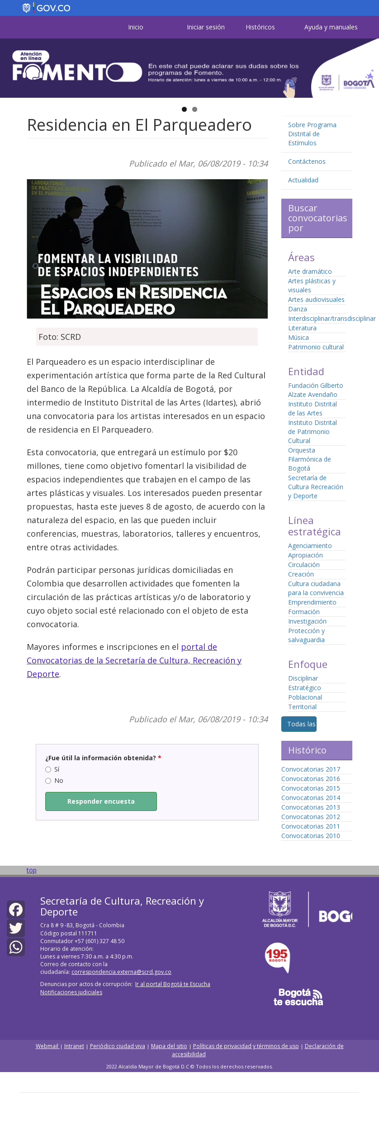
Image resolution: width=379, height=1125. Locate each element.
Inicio (135, 27)
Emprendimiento (312, 602)
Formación (304, 611)
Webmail (48, 1046)
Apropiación (305, 555)
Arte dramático (310, 271)
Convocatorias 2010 (310, 835)
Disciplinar (303, 678)
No (54, 780)
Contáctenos (307, 161)
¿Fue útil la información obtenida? (103, 757)
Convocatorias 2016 (310, 778)
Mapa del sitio (169, 1046)
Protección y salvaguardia (306, 635)
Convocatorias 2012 (310, 816)
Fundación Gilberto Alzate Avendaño (315, 390)
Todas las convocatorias (323, 724)
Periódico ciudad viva (117, 1046)
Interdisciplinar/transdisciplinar (332, 318)
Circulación (304, 564)
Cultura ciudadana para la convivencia (316, 588)
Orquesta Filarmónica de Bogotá (309, 459)
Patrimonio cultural (316, 347)
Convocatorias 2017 (310, 769)
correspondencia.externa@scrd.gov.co (121, 972)
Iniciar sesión (206, 27)
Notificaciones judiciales (71, 992)
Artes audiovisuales (316, 299)
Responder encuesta (101, 801)
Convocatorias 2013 (310, 807)
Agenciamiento (310, 545)
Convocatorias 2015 (310, 788)
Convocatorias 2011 (310, 826)
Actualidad (303, 180)
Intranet (74, 1046)
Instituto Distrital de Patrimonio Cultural (312, 431)
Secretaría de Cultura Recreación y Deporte (315, 486)
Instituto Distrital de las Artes (312, 408)
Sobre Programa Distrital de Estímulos (312, 133)
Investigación (307, 621)
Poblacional (305, 697)
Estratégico (304, 687)
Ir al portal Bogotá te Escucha (172, 984)
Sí (52, 769)
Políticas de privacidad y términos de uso (246, 1046)
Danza (297, 309)
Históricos (260, 27)
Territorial (302, 706)
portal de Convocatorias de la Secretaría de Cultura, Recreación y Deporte (134, 660)
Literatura (302, 328)
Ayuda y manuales (331, 27)
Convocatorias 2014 (310, 797)
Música (298, 337)
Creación (301, 574)
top (32, 870)
